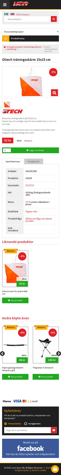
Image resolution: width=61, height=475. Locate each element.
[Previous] (2, 353)
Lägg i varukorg (35, 150)
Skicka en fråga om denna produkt (39, 220)
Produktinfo (34, 161)
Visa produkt (15, 300)
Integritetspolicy (22, 470)
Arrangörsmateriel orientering (14, 48)
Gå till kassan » (23, 14)
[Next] (58, 353)
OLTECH (30, 185)
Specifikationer (13, 161)
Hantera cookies (39, 470)
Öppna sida (31, 211)
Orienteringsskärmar (32, 47)
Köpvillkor (50, 468)
